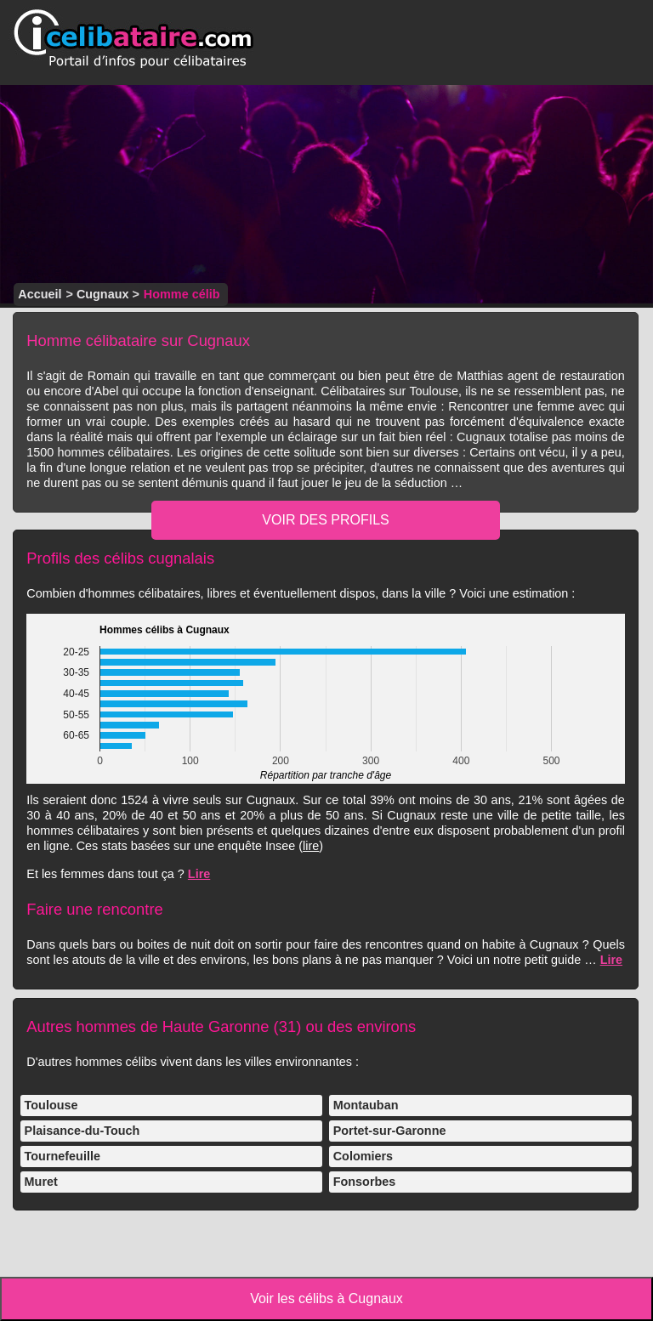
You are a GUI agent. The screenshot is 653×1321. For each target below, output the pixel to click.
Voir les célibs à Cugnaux (326, 1298)
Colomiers (363, 1156)
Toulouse (51, 1105)
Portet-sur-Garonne (389, 1130)
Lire (199, 874)
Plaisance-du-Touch (82, 1130)
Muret (41, 1181)
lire (311, 846)
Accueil (39, 294)
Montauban (366, 1105)
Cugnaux (103, 294)
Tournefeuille (62, 1156)
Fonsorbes (364, 1181)
